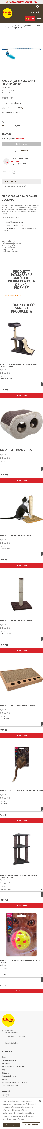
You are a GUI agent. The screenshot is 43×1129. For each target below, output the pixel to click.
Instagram (8, 1095)
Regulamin (6, 1063)
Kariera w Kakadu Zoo (10, 1086)
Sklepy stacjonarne (9, 1076)
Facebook (3, 1095)
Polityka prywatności (9, 1060)
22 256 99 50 (16, 162)
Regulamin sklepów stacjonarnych (14, 1082)
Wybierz (3, 376)
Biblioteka (5, 1073)
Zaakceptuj (11, 1125)
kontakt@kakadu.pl (11, 1043)
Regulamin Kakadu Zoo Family (13, 1067)
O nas (4, 1057)
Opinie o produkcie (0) (15, 186)
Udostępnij (14, 172)
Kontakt (4, 1079)
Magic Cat (7, 87)
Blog (3, 1070)
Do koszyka (21, 144)
